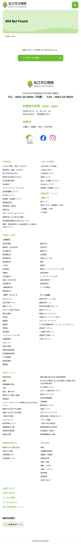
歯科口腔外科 (45, 280)
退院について (46, 177)
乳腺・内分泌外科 (9, 280)
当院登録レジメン (9, 458)
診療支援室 (7, 361)
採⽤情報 (45, 443)
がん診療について (47, 387)
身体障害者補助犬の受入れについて (16, 221)
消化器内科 (7, 251)
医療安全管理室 (8, 350)
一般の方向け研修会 (47, 423)
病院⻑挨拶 (7, 377)
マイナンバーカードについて (13, 188)
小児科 (5, 265)
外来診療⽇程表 (8, 180)
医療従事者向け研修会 (48, 427)
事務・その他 (46, 465)
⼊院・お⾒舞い (48, 161)
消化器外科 (7, 276)
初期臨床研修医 (46, 451)
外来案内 (7, 161)
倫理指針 (6, 399)
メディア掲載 (45, 420)
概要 (4, 381)
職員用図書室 (9, 518)
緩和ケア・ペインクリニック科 (52, 269)
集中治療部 (7, 313)
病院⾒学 (44, 476)
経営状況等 (7, 434)
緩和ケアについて (47, 394)
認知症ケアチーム (46, 328)
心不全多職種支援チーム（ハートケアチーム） (56, 324)
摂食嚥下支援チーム (46, 335)
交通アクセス (9, 488)
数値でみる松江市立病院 (12, 412)
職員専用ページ (15, 524)
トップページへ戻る (31, 58)
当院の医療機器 (46, 398)
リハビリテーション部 (11, 335)
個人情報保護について (13, 507)
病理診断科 (44, 283)
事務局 (5, 364)
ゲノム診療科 (45, 287)
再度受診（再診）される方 (13, 170)
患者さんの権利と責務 (11, 395)
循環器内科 (7, 254)
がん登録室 (7, 357)
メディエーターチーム (47, 321)
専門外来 (6, 210)
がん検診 (44, 212)
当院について (9, 372)
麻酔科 (42, 265)
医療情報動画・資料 (47, 434)
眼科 (42, 262)
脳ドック (44, 201)
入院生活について (47, 173)
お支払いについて (47, 184)
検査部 (5, 328)
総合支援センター (9, 302)
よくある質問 (9, 497)
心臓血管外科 (8, 287)
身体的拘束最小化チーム (48, 306)
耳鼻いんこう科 (46, 258)
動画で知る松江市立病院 (12, 409)
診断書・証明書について (12, 199)
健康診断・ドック (49, 193)
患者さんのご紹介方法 (11, 447)
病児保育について (9, 423)
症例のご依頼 (8, 451)
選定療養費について (10, 191)
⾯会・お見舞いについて (50, 180)
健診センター (8, 306)
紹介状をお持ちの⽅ (10, 173)
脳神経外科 (7, 291)
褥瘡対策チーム (45, 302)
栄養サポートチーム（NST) (49, 317)
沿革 (4, 388)
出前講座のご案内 (47, 430)
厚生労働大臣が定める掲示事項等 (53, 377)
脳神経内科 (7, 262)
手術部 (5, 317)
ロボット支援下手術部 (11, 310)
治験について (45, 409)
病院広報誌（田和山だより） (51, 416)
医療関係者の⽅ (10, 443)
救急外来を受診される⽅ (12, 177)
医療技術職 (45, 458)
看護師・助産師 (46, 454)
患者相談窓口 (8, 202)
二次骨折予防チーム (46, 332)
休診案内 (6, 184)
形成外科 (43, 247)
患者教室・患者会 (9, 206)
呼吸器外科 (7, 283)
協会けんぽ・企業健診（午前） (52, 205)
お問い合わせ (46, 480)
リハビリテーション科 (48, 276)
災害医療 (43, 401)
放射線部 (6, 332)
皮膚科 (5, 273)
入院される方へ (46, 170)
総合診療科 (7, 243)
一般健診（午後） (47, 209)
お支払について (8, 195)
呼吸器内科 (7, 258)
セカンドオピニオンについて (14, 213)
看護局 (5, 321)
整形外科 (43, 243)
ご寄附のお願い (8, 416)
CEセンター (7, 342)
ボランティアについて (48, 412)
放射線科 (6, 269)
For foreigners (10, 502)
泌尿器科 (43, 254)
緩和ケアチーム (45, 310)
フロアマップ (8, 420)
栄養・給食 (45, 462)
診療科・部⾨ (9, 235)
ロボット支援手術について (50, 390)
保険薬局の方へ (8, 454)
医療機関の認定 (8, 384)
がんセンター (8, 299)
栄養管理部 (7, 339)
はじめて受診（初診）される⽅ (14, 166)
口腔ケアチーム (45, 339)
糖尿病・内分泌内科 (10, 247)
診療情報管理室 (8, 353)
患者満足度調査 (8, 430)
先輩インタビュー (47, 469)
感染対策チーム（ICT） (48, 299)
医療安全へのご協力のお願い (14, 217)
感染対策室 (7, 346)
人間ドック (45, 198)
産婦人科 (43, 251)
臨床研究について (47, 405)
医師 (42, 447)
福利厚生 (44, 473)
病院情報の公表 (8, 427)
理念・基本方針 (8, 391)
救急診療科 (44, 273)
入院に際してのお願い (49, 166)
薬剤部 (5, 324)
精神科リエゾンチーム (47, 313)
